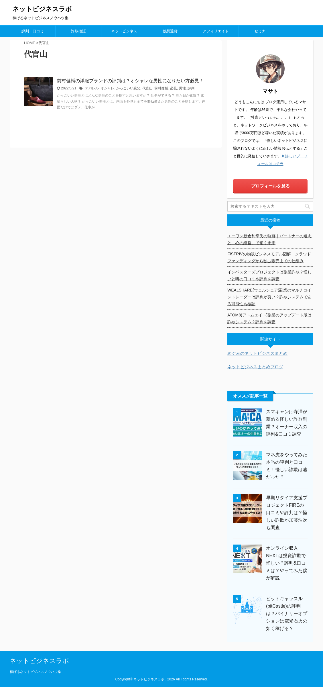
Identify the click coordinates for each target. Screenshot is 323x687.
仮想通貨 (170, 31)
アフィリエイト (216, 31)
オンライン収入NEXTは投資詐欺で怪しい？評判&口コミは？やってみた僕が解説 (286, 563)
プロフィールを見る (270, 185)
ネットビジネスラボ (42, 9)
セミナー (261, 31)
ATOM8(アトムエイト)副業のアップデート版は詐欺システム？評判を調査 (269, 318)
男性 (182, 88)
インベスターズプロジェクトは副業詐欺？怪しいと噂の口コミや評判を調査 (269, 275)
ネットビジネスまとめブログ (255, 366)
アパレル (92, 88)
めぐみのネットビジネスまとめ (257, 353)
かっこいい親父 (128, 88)
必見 (173, 88)
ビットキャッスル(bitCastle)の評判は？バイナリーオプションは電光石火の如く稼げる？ (286, 613)
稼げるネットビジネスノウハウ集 (35, 672)
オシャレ (107, 88)
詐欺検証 (78, 31)
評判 (191, 88)
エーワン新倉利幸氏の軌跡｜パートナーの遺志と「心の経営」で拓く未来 (269, 239)
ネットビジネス (124, 31)
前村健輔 (161, 88)
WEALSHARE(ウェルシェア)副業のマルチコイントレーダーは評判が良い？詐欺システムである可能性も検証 (269, 297)
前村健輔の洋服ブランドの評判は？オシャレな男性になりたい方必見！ (130, 80)
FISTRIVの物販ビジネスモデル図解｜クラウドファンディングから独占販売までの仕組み (269, 257)
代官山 (147, 88)
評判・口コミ (32, 31)
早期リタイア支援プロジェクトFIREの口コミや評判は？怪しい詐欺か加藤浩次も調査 (286, 512)
